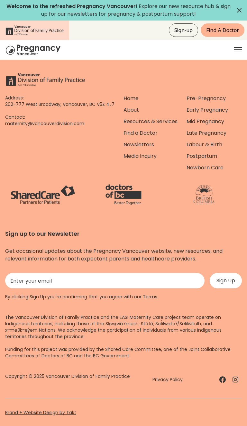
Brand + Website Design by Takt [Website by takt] (40, 412)
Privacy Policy (167, 379)
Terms (150, 297)
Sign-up (183, 30)
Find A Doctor (222, 30)
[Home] (34, 50)
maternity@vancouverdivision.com (44, 123)
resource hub (197, 6)
